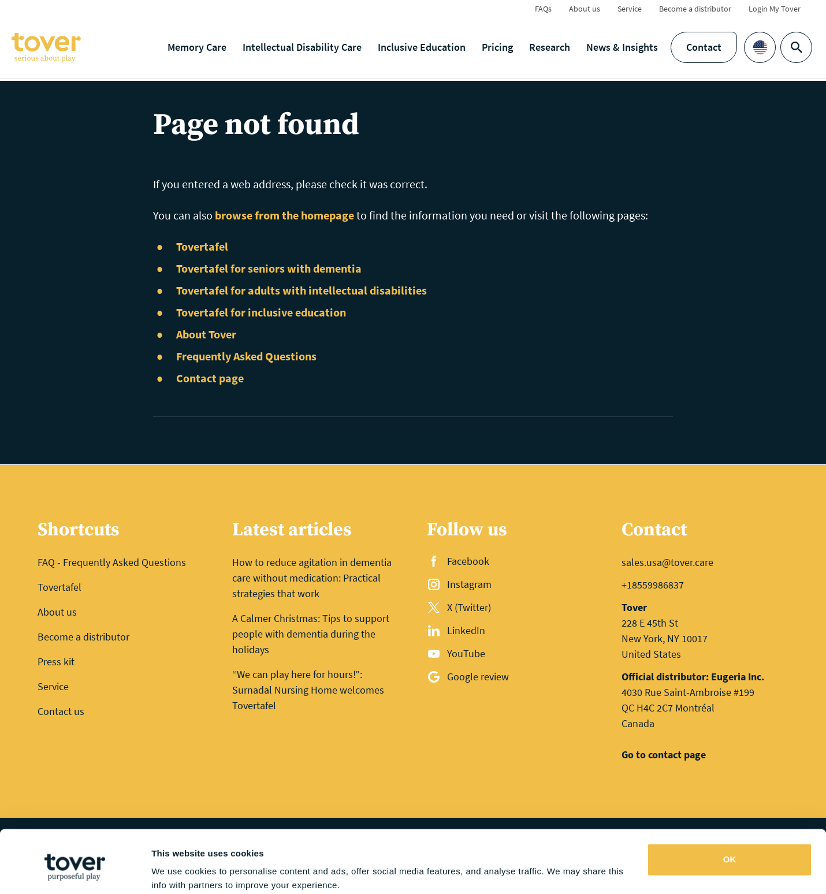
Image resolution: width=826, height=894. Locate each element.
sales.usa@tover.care (667, 562)
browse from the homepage (284, 215)
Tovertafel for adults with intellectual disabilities (301, 290)
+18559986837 (653, 584)
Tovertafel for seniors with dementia (269, 268)
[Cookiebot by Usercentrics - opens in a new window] (74, 871)
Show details (178, 871)
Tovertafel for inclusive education (261, 312)
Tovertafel (202, 246)
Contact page (210, 378)
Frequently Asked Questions (246, 356)
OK (729, 814)
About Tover (206, 334)
